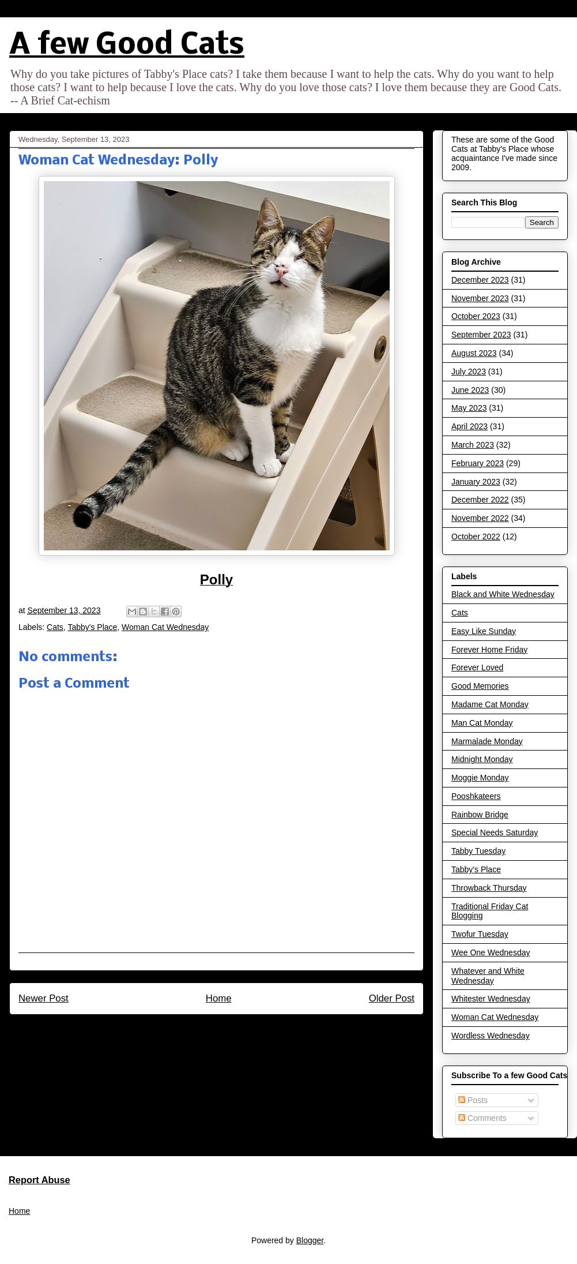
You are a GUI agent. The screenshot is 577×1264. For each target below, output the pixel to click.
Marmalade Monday (487, 741)
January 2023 (475, 481)
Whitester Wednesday (490, 998)
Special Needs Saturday (494, 832)
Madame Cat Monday (490, 704)
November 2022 (480, 518)
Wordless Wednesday (490, 1035)
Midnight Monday (482, 759)
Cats (55, 627)
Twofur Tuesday (479, 934)
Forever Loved (477, 667)
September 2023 (481, 334)
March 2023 (472, 444)
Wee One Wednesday (490, 952)
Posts (473, 1100)
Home (219, 998)
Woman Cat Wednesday (165, 627)
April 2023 (469, 426)
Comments (482, 1118)
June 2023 (470, 390)
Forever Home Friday (489, 649)
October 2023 (475, 316)
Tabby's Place (92, 627)
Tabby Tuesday (478, 851)
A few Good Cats (126, 46)
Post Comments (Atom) (241, 1029)
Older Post (391, 998)
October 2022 (475, 536)
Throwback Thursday (488, 887)
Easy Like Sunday (483, 631)
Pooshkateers (476, 796)
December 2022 (480, 499)
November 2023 (480, 298)
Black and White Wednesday (503, 594)
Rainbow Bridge (479, 814)
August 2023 (474, 353)
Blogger (309, 1240)
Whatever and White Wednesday (488, 975)
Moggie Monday (480, 777)
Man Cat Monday (482, 722)
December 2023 (480, 279)
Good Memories (480, 686)
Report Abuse (39, 1180)
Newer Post (43, 998)
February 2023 (477, 463)
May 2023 (469, 407)
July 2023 (468, 371)
